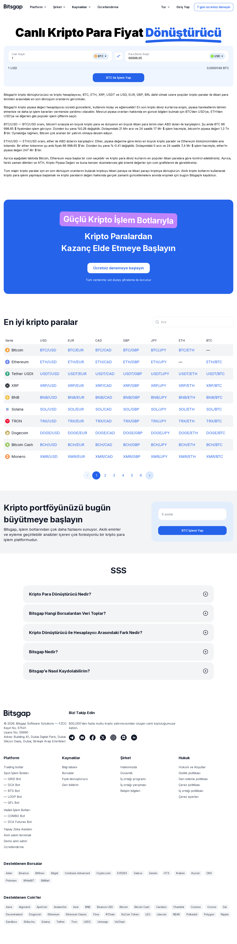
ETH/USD (48, 362)
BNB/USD (48, 397)
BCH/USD (48, 445)
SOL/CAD (103, 409)
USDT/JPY (160, 374)
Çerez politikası (189, 785)
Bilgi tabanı (69, 767)
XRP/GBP (131, 385)
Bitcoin (124, 907)
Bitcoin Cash (141, 907)
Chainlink (178, 907)
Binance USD (105, 907)
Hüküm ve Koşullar (192, 767)
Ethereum (53, 914)
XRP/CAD (103, 385)
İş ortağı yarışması (133, 785)
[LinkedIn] (134, 737)
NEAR (176, 914)
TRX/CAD (103, 421)
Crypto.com (103, 873)
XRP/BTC (214, 385)
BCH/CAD (103, 445)
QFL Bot (13, 802)
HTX (166, 873)
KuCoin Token (130, 914)
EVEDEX (122, 873)
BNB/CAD (103, 397)
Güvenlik (126, 773)
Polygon (209, 914)
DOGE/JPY (160, 433)
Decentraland (14, 914)
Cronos (211, 907)
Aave (9, 907)
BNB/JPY (159, 397)
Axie (76, 907)
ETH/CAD (103, 362)
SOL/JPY (158, 409)
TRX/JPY (158, 421)
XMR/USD (49, 456)
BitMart (45, 880)
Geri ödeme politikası (193, 779)
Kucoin (195, 873)
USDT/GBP (132, 374)
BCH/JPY (159, 445)
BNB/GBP (131, 397)
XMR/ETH (187, 456)
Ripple (225, 914)
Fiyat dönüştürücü (75, 779)
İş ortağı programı (133, 779)
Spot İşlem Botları (16, 773)
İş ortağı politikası (191, 791)
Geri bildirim (70, 785)
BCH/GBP (131, 445)
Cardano (161, 907)
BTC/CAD (103, 350)
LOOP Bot (15, 797)
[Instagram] (113, 737)
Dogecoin (35, 914)
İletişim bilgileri (130, 791)
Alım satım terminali (17, 835)
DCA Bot (14, 785)
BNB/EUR (76, 397)
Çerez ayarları (189, 797)
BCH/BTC (214, 445)
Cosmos (196, 907)
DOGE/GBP (133, 433)
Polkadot (191, 914)
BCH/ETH (187, 445)
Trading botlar (14, 767)
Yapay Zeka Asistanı (18, 829)
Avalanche (60, 907)
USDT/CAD (104, 374)
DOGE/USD (50, 433)
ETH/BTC (214, 362)
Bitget (54, 873)
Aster (9, 873)
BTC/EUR (76, 350)
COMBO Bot (16, 816)
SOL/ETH (187, 409)
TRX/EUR (76, 421)
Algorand (24, 907)
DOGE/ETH (188, 433)
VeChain (120, 921)
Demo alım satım (15, 841)
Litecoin (161, 914)
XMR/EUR (76, 456)
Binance (24, 873)
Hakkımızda (128, 767)
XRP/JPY (158, 385)
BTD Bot (14, 791)
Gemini (153, 873)
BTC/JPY (158, 350)
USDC (87, 921)
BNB (87, 907)
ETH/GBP (131, 362)
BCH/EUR (76, 445)
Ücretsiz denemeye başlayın (118, 268)
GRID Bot (14, 779)
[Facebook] (93, 737)
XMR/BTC (214, 456)
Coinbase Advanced (77, 873)
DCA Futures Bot (20, 822)
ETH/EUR (76, 362)
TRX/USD (48, 421)
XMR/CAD (104, 456)
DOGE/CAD (105, 433)
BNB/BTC (214, 397)
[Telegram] (72, 737)
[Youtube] (82, 737)
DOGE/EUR (77, 433)
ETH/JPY (159, 362)
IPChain (110, 914)
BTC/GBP (131, 350)
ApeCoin (42, 907)
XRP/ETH (187, 385)
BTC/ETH (186, 350)
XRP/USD (48, 385)
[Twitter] (103, 737)
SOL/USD (48, 409)
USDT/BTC (215, 374)
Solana (45, 921)
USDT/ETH (188, 374)
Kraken (180, 873)
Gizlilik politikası (189, 773)
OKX (209, 873)
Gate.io (138, 873)
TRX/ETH (187, 421)
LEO (148, 914)
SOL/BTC (214, 409)
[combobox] (193, 322)
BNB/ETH (187, 397)
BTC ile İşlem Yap (118, 77)
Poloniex (11, 880)
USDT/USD (49, 374)
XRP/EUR (76, 385)
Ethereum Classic (76, 914)
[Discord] (124, 737)
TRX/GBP (131, 421)
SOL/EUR (76, 409)
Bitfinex (39, 873)
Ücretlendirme (14, 847)
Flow (96, 914)
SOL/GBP (131, 409)
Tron (74, 921)
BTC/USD (48, 350)
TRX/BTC (214, 421)
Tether (60, 921)
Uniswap (103, 921)
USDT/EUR (77, 374)
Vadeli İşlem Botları (17, 810)
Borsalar (68, 773)
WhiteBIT (28, 880)
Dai (225, 907)
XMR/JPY (159, 456)
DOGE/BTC (215, 433)
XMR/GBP (131, 456)
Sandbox (11, 921)
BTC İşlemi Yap (192, 530)
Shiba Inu (29, 921)
